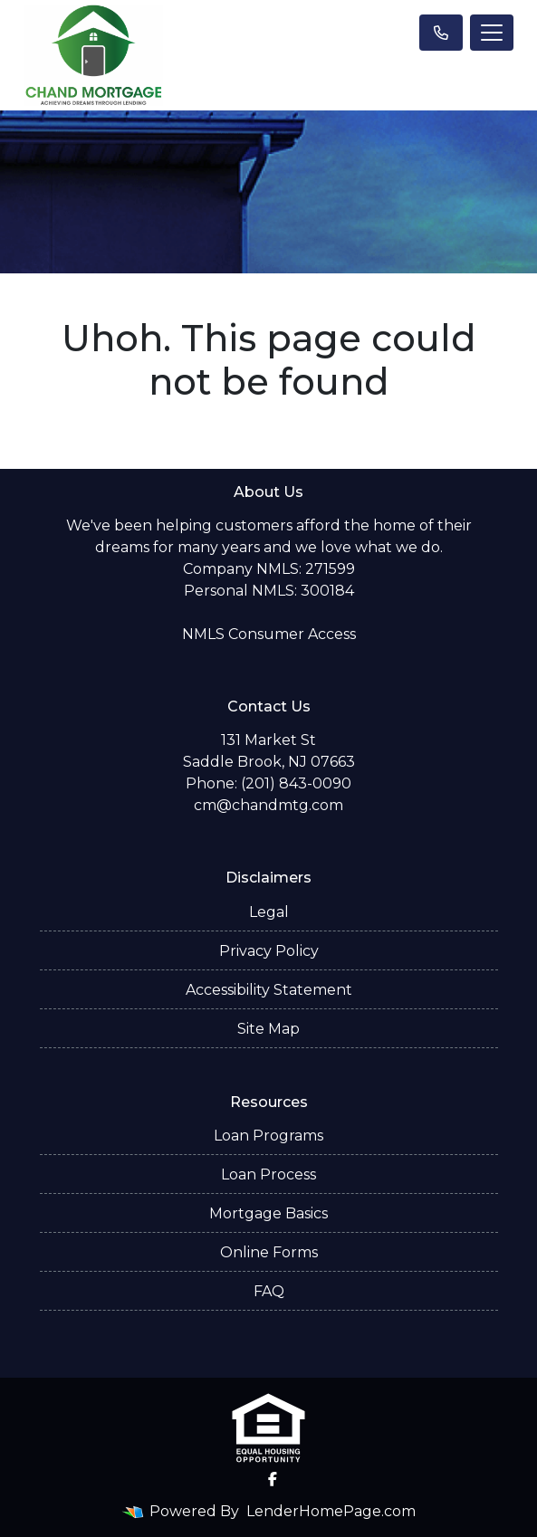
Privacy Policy (269, 950)
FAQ (269, 1291)
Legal (269, 912)
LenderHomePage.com (331, 1511)
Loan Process (268, 1174)
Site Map (268, 1028)
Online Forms (269, 1252)
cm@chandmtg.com (268, 805)
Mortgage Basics (268, 1213)
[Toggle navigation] (491, 32)
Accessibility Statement (269, 989)
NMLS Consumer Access (269, 634)
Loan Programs (268, 1135)
